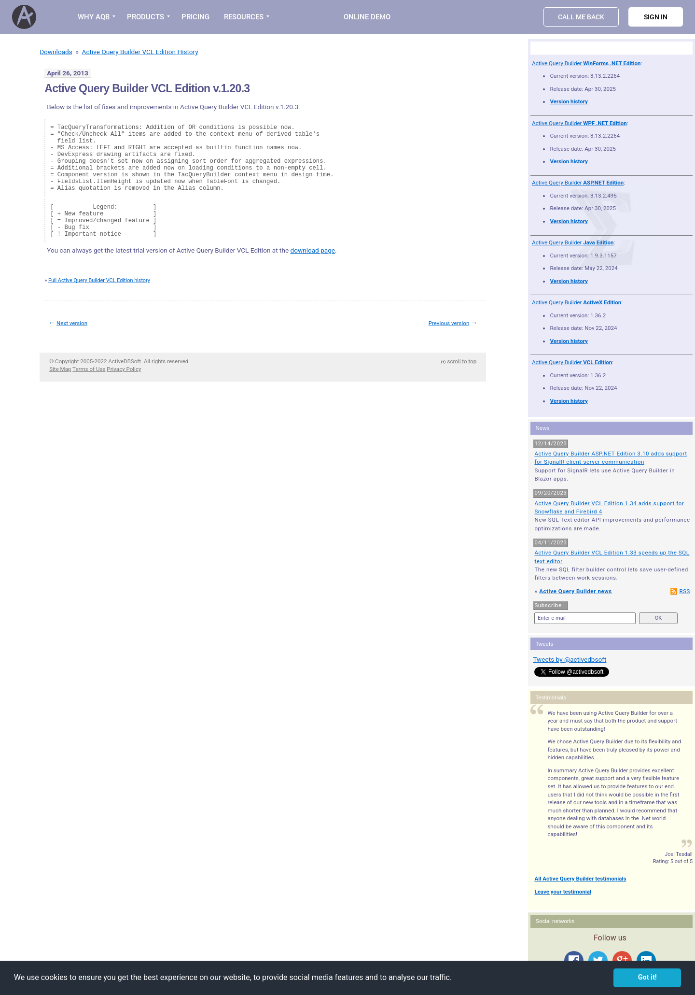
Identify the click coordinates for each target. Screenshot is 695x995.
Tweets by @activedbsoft (569, 659)
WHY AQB (94, 17)
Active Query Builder (586, 63)
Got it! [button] (647, 977)
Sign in (655, 17)
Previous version (449, 323)
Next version (71, 323)
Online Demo (367, 17)
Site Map (60, 369)
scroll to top (461, 361)
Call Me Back (581, 17)
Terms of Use (88, 369)
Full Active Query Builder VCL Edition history (99, 280)
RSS (684, 591)
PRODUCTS (145, 17)
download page (313, 250)
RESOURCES (244, 17)
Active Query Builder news (575, 591)
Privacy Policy (124, 369)
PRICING (195, 17)
